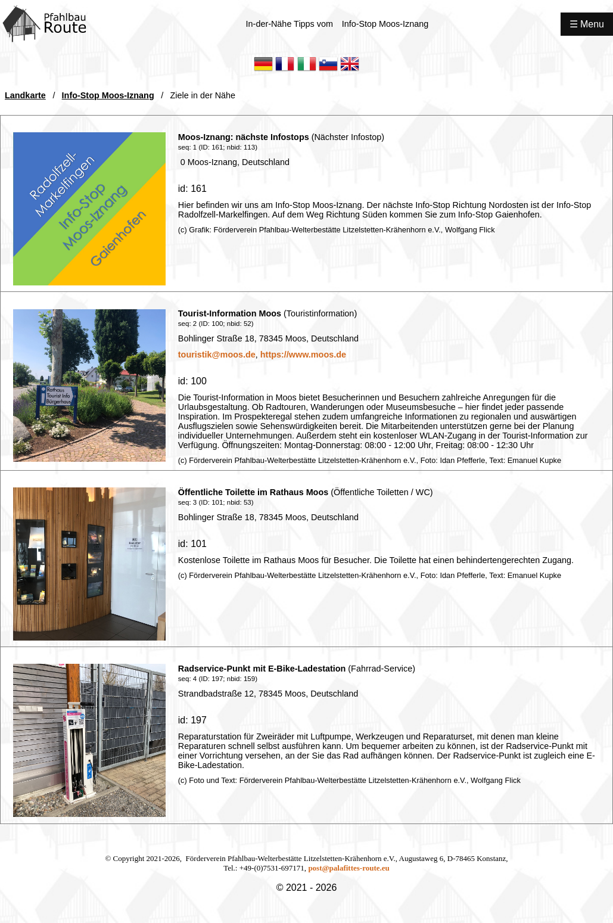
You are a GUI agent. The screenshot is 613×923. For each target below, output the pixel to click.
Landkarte (25, 95)
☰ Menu (587, 24)
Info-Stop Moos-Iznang (108, 95)
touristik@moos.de (217, 354)
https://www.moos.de (303, 354)
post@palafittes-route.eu (348, 867)
